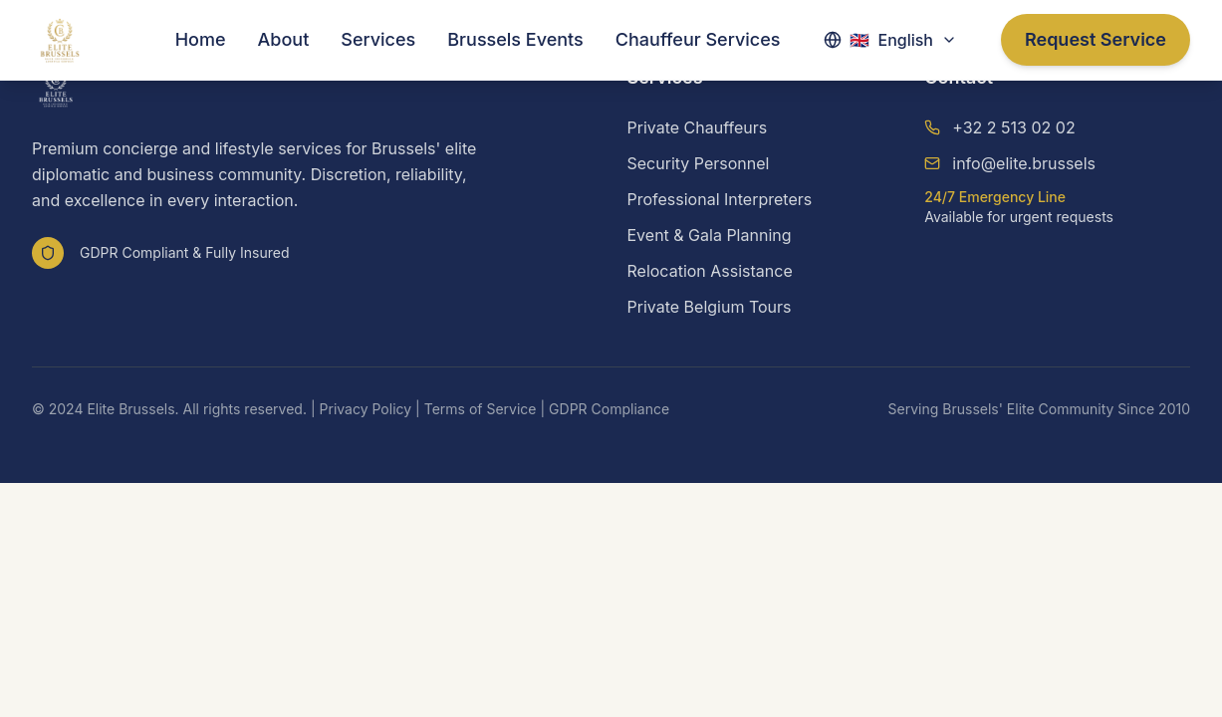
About (284, 39)
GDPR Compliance (609, 408)
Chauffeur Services (698, 39)
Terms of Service (480, 408)
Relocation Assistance (710, 271)
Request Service (1095, 39)
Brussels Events (515, 39)
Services (378, 39)
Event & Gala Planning (709, 235)
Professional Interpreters (720, 199)
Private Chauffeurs (697, 127)
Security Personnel (698, 163)
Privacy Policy (366, 408)
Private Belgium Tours (709, 307)
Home (200, 39)
